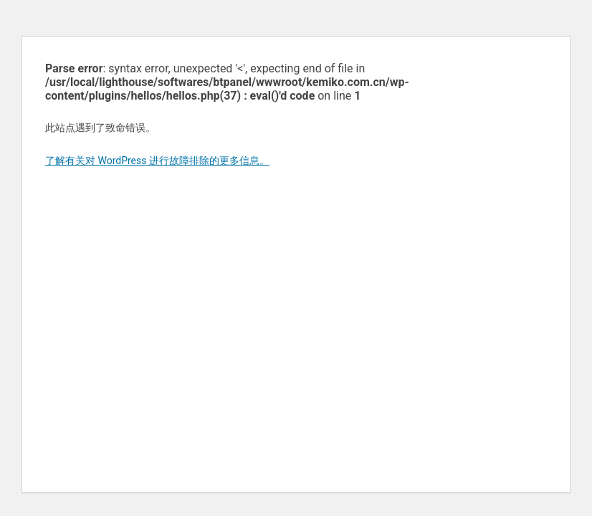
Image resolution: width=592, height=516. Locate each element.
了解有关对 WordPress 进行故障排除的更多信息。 (157, 160)
